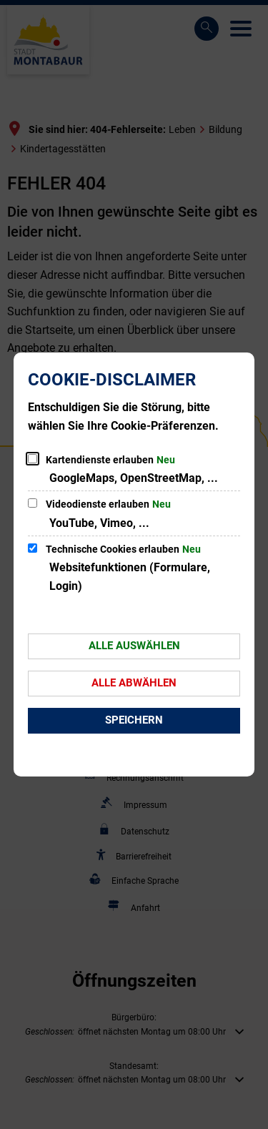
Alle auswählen (134, 645)
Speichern (134, 720)
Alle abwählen (134, 682)
